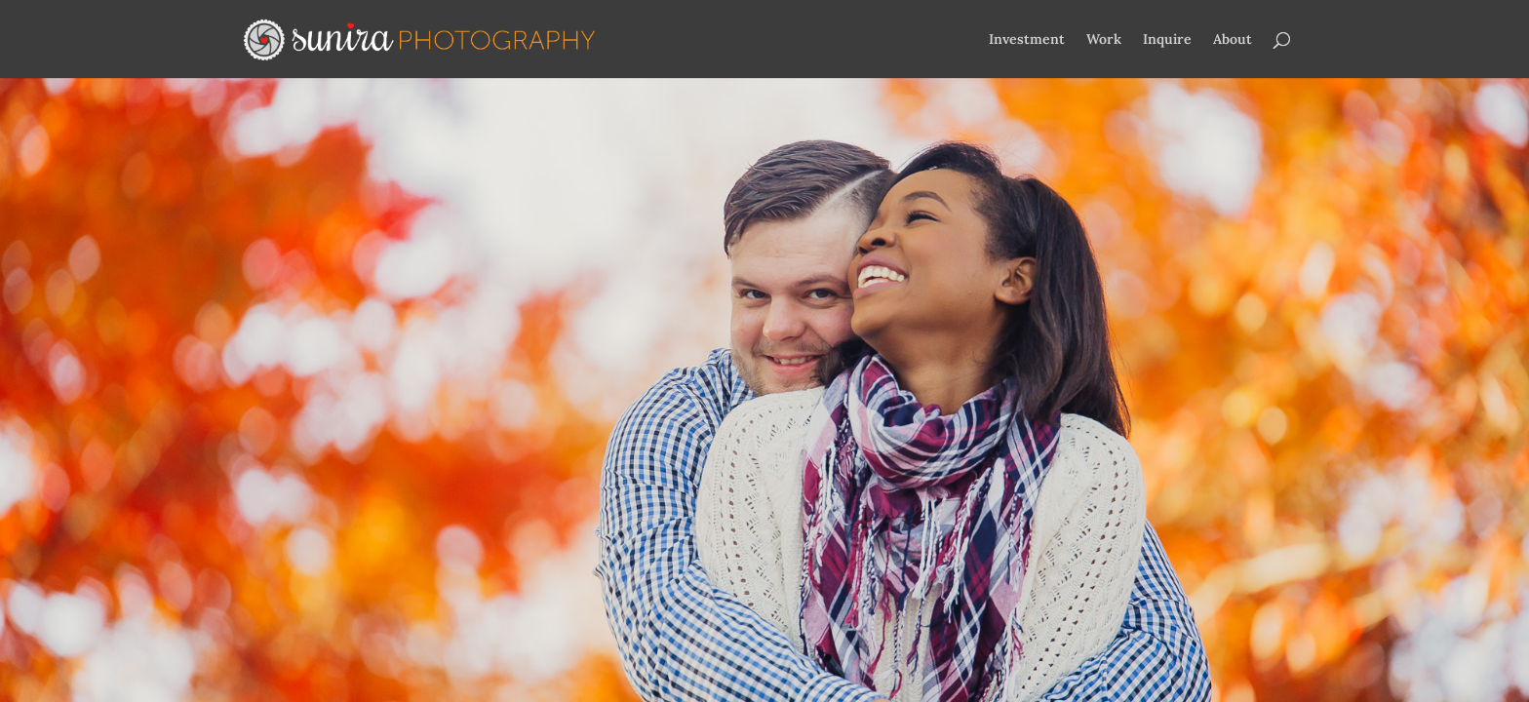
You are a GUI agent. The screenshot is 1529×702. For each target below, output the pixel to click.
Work (1103, 40)
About (1232, 40)
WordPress (556, 534)
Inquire (1167, 40)
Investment (1027, 40)
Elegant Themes (376, 534)
